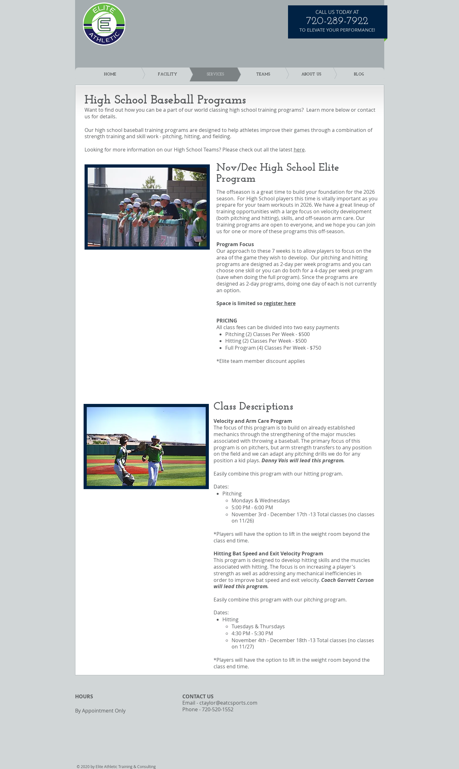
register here (280, 303)
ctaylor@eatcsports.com (228, 702)
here (299, 149)
